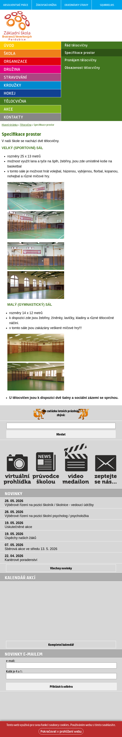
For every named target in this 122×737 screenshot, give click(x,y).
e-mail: (10, 660)
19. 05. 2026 (62, 525)
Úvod (9, 45)
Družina (12, 69)
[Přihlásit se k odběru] (61, 686)
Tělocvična (15, 101)
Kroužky (12, 85)
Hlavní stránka (10, 124)
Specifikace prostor (80, 52)
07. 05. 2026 (62, 547)
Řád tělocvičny (76, 45)
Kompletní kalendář (61, 645)
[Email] (61, 665)
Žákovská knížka (46, 4)
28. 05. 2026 (62, 503)
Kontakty (13, 117)
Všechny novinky (61, 568)
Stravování (15, 77)
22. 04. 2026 (62, 558)
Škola (10, 53)
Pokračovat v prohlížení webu (61, 731)
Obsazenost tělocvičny (82, 67)
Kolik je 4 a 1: (14, 671)
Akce (8, 109)
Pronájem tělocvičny (81, 60)
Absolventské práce (15, 4)
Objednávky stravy (76, 4)
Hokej (10, 93)
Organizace (15, 61)
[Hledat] (61, 426)
